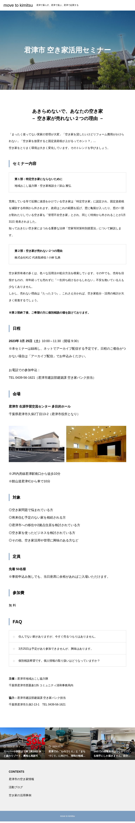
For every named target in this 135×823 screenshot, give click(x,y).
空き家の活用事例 (20, 796)
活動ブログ (16, 788)
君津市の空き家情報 (21, 780)
